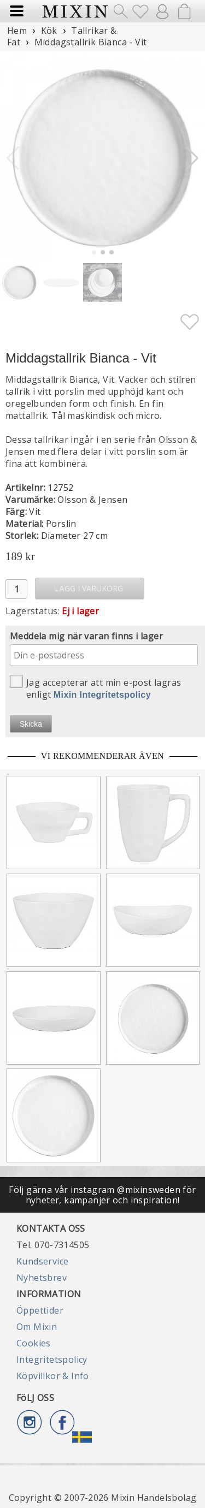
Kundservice (42, 1261)
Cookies (33, 1343)
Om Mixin (36, 1327)
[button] (192, 158)
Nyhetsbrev (41, 1278)
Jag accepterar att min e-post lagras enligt (95, 687)
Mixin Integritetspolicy (102, 694)
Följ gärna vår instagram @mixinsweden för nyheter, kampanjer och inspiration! (102, 1195)
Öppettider (39, 1310)
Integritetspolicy (51, 1359)
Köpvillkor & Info (52, 1376)
